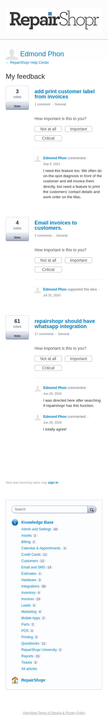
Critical (52, 138)
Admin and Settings (36, 529)
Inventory (28, 593)
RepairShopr (33, 680)
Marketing (29, 612)
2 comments (43, 235)
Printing (27, 637)
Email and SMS (33, 567)
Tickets (26, 662)
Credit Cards (31, 555)
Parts (25, 624)
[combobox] (50, 509)
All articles (29, 669)
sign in (53, 482)
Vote (17, 106)
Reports (27, 656)
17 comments (44, 334)
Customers (29, 561)
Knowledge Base (37, 522)
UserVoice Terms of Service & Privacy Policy (54, 712)
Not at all (51, 129)
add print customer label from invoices (65, 94)
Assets (26, 536)
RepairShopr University (39, 650)
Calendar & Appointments (41, 548)
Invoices (27, 599)
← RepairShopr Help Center (27, 63)
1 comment (42, 104)
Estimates (29, 574)
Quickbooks (30, 643)
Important (81, 129)
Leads (26, 605)
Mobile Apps (30, 618)
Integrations (30, 586)
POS (25, 631)
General (60, 104)
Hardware (28, 580)
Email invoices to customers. (56, 225)
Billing (26, 542)
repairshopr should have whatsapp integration (65, 323)
